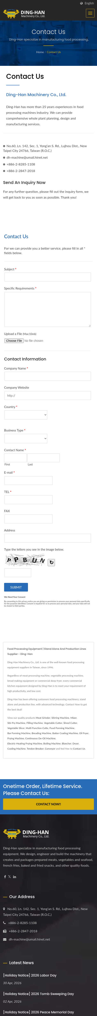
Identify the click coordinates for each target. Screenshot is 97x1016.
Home (40, 52)
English (89, 3)
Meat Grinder (43, 717)
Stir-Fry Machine (16, 722)
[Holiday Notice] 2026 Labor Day (30, 975)
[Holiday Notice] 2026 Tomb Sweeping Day (38, 994)
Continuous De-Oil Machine (40, 738)
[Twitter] (9, 876)
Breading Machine (41, 733)
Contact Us (54, 52)
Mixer (73, 717)
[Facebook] (5, 876)
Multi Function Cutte (37, 728)
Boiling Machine (52, 743)
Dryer (76, 743)
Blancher (66, 743)
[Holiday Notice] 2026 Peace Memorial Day (38, 1012)
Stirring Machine (60, 717)
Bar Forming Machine (18, 733)
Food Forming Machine (62, 728)
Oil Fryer (84, 733)
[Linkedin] (14, 876)
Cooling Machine (16, 748)
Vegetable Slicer (16, 728)
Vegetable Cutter (53, 722)
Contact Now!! (48, 804)
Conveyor (50, 748)
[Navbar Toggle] (90, 13)
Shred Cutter (70, 722)
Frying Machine (15, 738)
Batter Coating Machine (65, 733)
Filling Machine (35, 722)
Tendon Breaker (35, 748)
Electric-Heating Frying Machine (24, 743)
